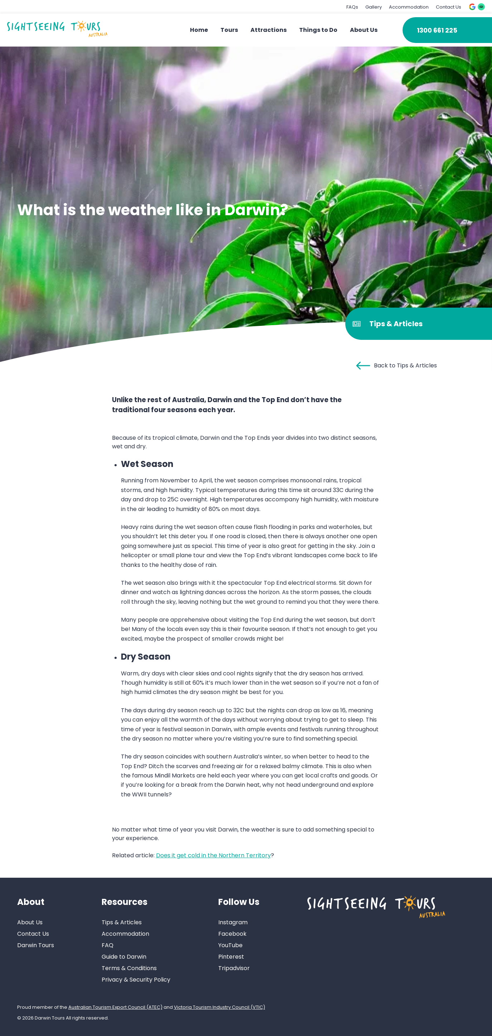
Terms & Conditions (129, 968)
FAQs (352, 7)
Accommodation (409, 7)
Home (199, 30)
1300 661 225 (437, 30)
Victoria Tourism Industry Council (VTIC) (219, 1007)
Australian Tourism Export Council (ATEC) (115, 1007)
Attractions (268, 30)
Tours (229, 30)
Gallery (373, 7)
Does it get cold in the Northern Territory (213, 855)
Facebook (232, 934)
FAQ (107, 945)
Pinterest (231, 957)
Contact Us (448, 7)
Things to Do (318, 30)
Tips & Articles (122, 922)
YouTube (230, 945)
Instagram (233, 922)
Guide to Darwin (124, 957)
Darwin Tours (35, 945)
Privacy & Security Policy (136, 979)
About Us (363, 30)
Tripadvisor (234, 968)
